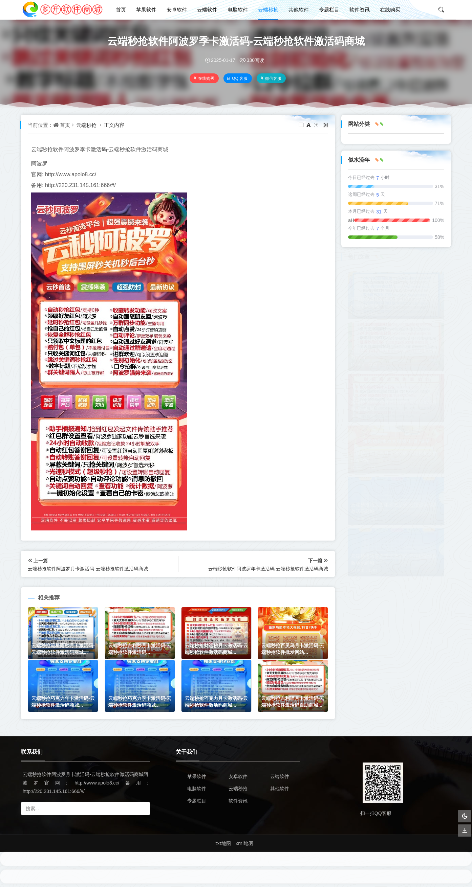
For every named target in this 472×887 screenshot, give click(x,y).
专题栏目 (329, 9)
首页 (121, 9)
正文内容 (114, 124)
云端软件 (207, 9)
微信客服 (270, 78)
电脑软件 (238, 9)
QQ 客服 (237, 78)
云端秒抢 (268, 9)
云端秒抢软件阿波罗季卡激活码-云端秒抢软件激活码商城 (236, 41)
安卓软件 (177, 9)
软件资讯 (359, 9)
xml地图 (244, 843)
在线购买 (390, 9)
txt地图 (223, 843)
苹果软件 (146, 9)
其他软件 (298, 9)
